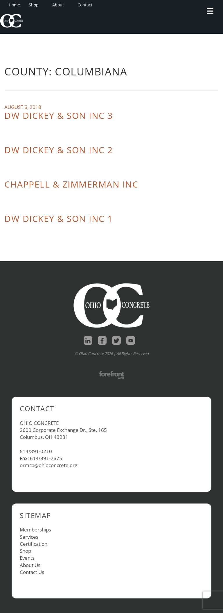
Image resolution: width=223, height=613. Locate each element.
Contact (85, 5)
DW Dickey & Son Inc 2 (58, 150)
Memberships (35, 529)
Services (29, 536)
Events (27, 557)
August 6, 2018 (22, 107)
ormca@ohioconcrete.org (48, 465)
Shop (35, 5)
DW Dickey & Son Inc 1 (58, 219)
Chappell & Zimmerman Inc (71, 184)
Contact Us (32, 572)
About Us (30, 565)
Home (14, 5)
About (59, 5)
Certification (33, 543)
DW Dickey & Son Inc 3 (58, 115)
